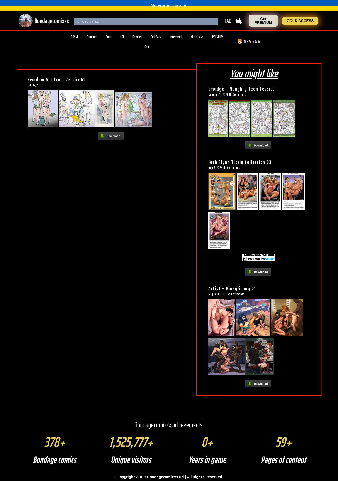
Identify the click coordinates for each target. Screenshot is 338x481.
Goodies (137, 37)
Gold (147, 47)
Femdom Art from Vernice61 (56, 79)
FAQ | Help (233, 20)
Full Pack (156, 37)
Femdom (92, 37)
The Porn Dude (252, 41)
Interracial (176, 37)
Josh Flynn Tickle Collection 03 (240, 162)
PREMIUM (217, 37)
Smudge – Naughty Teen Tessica (241, 89)
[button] (263, 21)
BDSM (74, 37)
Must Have (197, 37)
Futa (109, 37)
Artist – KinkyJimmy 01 (232, 288)
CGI (122, 37)
